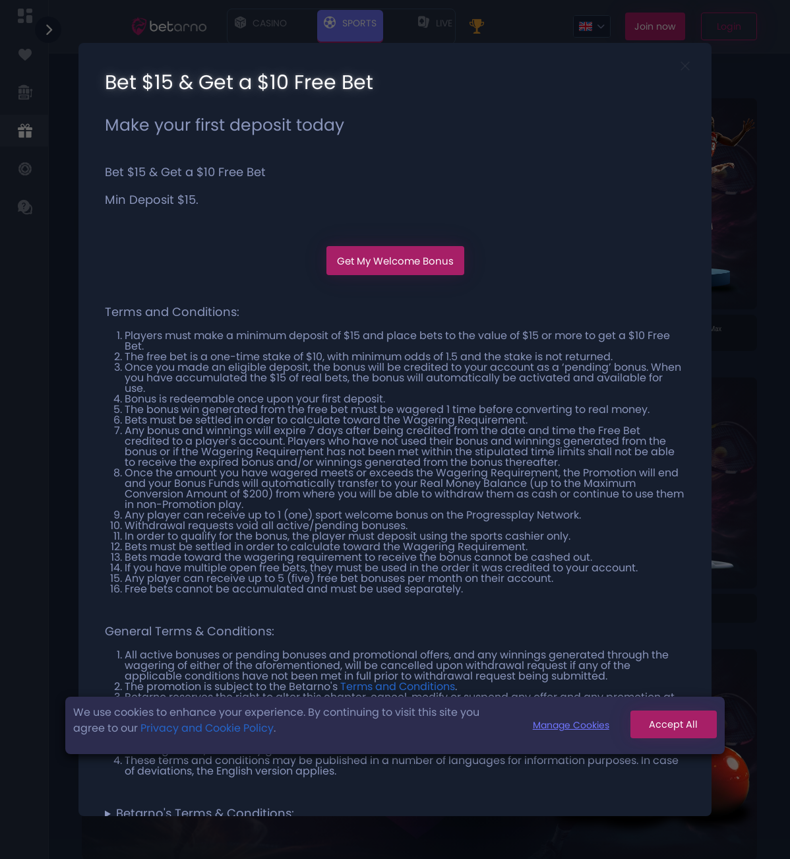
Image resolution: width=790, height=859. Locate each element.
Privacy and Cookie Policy (207, 728)
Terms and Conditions (397, 686)
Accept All (669, 725)
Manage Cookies (562, 725)
